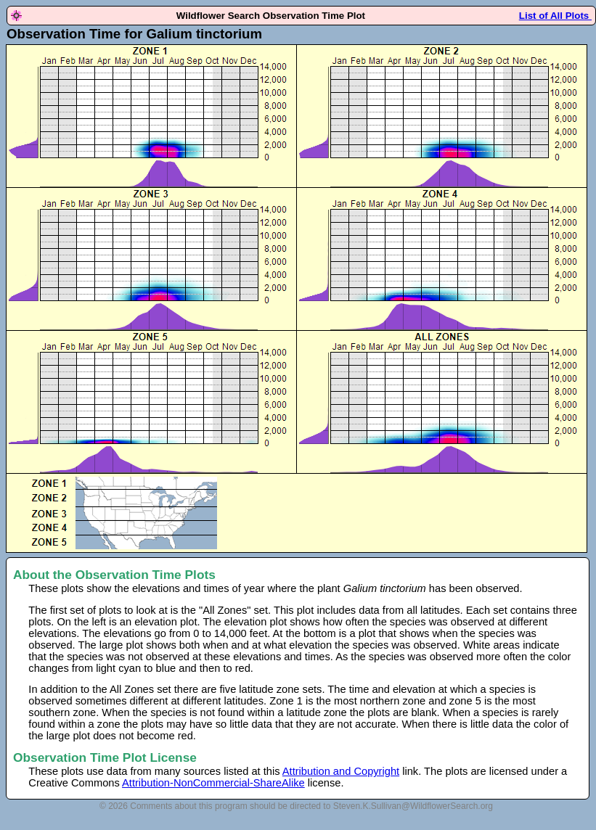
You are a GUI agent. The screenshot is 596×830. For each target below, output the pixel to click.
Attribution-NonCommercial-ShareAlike (213, 783)
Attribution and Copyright (340, 771)
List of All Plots (555, 15)
